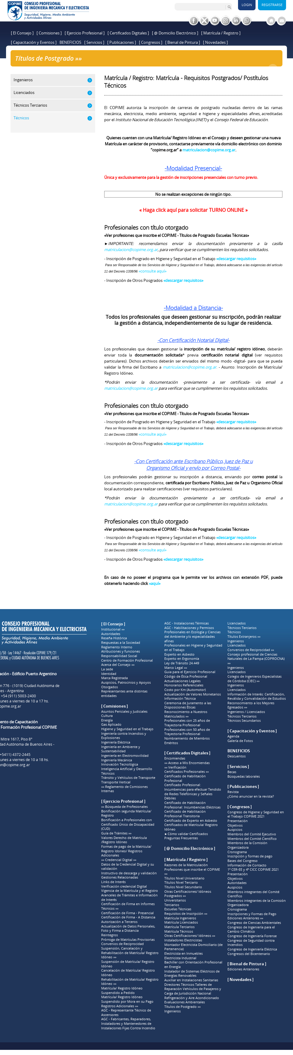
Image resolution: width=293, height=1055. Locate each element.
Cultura (107, 716)
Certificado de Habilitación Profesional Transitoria (185, 813)
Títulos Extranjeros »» (243, 636)
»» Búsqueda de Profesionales (124, 807)
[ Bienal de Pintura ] (182, 42)
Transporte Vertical (115, 782)
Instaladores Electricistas (183, 940)
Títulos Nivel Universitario (184, 878)
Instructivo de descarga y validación (129, 873)
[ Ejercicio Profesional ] (85, 33)
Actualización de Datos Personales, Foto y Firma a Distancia (128, 928)
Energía (107, 720)
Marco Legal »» (175, 668)
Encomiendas (174, 758)
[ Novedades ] (215, 42)
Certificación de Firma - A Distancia (128, 917)
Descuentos (236, 756)
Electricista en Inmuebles (183, 953)
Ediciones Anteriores (243, 969)
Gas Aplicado (111, 724)
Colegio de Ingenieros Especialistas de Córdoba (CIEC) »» (254, 678)
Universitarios (175, 900)
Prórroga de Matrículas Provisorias (128, 939)
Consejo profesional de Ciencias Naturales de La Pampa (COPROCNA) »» (256, 658)
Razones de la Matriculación (186, 865)
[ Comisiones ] (49, 33)
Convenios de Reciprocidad (122, 944)
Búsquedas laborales (243, 776)
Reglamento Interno (116, 647)
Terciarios (171, 905)
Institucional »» (112, 629)
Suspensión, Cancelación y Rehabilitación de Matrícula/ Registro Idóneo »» (130, 952)
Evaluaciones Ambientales (184, 1002)
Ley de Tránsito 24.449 (181, 663)
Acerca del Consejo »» (117, 665)
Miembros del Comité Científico (252, 839)
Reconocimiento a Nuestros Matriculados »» (185, 714)
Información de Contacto (246, 865)
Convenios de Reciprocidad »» (250, 650)
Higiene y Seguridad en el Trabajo (127, 729)
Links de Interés (113, 882)
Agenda (233, 736)
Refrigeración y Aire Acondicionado (191, 998)
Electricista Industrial (180, 958)
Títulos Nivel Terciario (181, 882)
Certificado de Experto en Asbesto (190, 820)
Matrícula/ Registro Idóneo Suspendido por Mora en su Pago (127, 999)
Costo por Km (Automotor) (185, 690)
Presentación (237, 821)
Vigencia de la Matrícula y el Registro (129, 891)
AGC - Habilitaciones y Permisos (189, 628)
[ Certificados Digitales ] (128, 33)
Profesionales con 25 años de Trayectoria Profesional (187, 722)
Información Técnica (180, 698)
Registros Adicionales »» (119, 1006)
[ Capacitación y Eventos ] (33, 42)
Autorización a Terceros (119, 922)
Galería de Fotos (240, 741)
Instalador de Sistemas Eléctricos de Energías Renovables (192, 973)
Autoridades (110, 634)
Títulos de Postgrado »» (105, 68)
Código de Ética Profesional (185, 676)
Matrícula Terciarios (179, 927)
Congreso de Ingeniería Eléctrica (252, 949)
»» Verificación (175, 767)
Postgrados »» (175, 896)
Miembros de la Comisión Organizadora (247, 845)
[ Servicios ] (94, 42)
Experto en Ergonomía (181, 659)
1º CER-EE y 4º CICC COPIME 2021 (253, 869)
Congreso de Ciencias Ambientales (254, 923)
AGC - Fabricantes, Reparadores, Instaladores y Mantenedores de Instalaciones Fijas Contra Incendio (128, 1023)
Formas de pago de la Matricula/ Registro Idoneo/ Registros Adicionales (126, 850)
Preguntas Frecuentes (181, 838)
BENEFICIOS (70, 42)
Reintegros (109, 935)
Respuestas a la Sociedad (120, 642)
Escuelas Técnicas (177, 909)
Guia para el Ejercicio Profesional (189, 672)
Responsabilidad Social (119, 656)
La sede (107, 669)
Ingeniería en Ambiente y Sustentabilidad (120, 749)
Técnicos (107, 773)
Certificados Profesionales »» (186, 771)
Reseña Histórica (114, 638)
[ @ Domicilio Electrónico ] (175, 33)
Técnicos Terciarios (241, 628)
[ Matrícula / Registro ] (220, 33)
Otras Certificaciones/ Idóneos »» (189, 936)
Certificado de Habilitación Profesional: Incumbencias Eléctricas (192, 805)
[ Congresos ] (150, 42)
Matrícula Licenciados (181, 922)
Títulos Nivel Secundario (183, 887)
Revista (233, 792)
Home (75, 68)
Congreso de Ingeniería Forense (252, 936)
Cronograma (237, 852)
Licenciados (236, 623)
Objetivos (235, 825)
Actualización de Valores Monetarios (192, 694)
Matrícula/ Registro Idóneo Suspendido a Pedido (122, 990)
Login (247, 4)
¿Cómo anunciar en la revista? (250, 796)
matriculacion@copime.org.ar (131, 249)
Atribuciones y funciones (120, 651)
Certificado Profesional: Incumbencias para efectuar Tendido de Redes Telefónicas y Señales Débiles (192, 791)
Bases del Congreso (242, 861)
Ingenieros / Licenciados (246, 712)
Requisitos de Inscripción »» (185, 913)
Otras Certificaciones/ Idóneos (187, 891)
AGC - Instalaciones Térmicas (186, 623)
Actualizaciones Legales (182, 681)
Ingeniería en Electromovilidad (125, 755)
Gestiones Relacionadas (119, 877)
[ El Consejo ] (22, 33)
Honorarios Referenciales (183, 685)
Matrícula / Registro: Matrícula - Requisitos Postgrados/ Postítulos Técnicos (197, 68)
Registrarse (272, 4)
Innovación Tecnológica (119, 764)
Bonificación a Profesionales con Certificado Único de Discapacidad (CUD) (127, 824)
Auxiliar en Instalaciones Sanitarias (191, 980)
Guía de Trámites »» (116, 833)
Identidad (108, 674)
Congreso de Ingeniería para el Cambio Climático (251, 929)
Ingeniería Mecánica (116, 760)
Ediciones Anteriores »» (245, 918)
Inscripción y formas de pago (249, 856)
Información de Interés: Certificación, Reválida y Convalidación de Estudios (256, 696)
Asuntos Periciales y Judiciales (124, 711)
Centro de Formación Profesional (127, 660)
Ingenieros (172, 1011)
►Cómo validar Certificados (186, 834)
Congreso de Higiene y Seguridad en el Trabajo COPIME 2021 (255, 814)
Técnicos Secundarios (244, 720)
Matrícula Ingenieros (180, 918)
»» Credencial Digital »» (118, 860)
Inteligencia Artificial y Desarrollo (126, 769)
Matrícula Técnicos (178, 931)
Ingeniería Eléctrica (115, 742)
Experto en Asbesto (179, 654)
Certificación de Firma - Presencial (127, 913)
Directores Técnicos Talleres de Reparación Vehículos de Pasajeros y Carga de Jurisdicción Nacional (192, 988)
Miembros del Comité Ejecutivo (251, 834)
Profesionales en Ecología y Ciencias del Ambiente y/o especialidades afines (192, 636)
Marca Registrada (114, 678)
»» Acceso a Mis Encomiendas (187, 763)
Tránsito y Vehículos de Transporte (128, 778)
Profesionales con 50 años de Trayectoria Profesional (187, 732)
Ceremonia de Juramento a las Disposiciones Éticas (187, 705)
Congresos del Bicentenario (248, 954)
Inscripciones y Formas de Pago (251, 914)
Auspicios (234, 830)
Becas (231, 772)
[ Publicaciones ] (121, 42)
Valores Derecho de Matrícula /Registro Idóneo (124, 840)
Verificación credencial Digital (124, 886)
